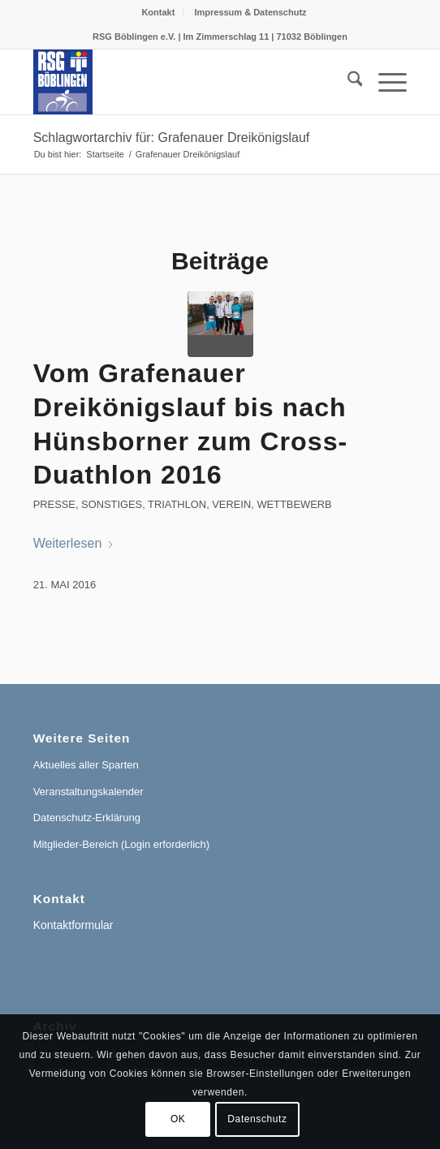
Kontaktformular (73, 925)
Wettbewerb (294, 504)
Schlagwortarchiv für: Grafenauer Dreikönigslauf (171, 137)
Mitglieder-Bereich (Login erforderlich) (121, 844)
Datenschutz (257, 1119)
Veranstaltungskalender (88, 791)
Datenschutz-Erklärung (86, 817)
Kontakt (158, 12)
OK (178, 1119)
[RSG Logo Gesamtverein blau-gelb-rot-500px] (183, 81)
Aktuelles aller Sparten (86, 765)
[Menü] (384, 81)
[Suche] (347, 81)
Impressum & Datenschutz (250, 12)
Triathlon (177, 504)
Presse (54, 504)
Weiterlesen (74, 543)
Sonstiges (111, 504)
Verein (231, 504)
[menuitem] (158, 12)
